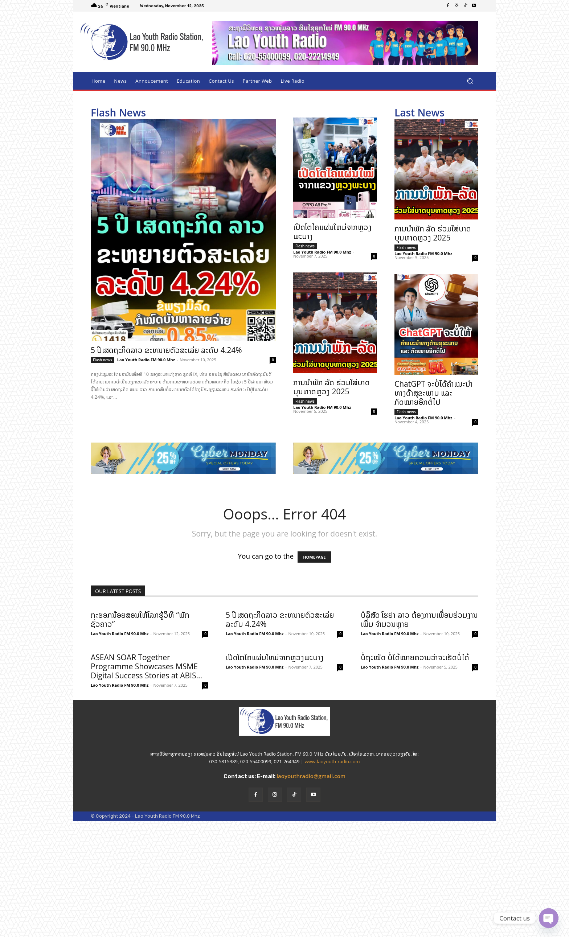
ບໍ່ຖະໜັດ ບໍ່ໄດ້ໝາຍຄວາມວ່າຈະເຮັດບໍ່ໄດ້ (415, 715)
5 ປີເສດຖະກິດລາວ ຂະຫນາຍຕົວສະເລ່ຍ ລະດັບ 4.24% (166, 350)
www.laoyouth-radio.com (332, 801)
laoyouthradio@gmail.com (311, 815)
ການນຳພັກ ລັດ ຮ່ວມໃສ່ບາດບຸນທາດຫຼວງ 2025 (331, 386)
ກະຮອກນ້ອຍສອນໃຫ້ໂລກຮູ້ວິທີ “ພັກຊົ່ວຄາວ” (140, 619)
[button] (469, 81)
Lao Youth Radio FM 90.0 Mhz (146, 359)
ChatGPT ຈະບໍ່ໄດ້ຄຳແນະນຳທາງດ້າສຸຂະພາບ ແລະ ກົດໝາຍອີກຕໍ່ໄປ (433, 393)
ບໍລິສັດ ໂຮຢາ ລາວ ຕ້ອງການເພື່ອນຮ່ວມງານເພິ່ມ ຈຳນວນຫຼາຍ (419, 619)
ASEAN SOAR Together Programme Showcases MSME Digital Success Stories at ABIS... (146, 666)
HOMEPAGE (314, 557)
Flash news (102, 359)
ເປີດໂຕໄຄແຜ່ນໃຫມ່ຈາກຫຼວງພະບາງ (332, 231)
